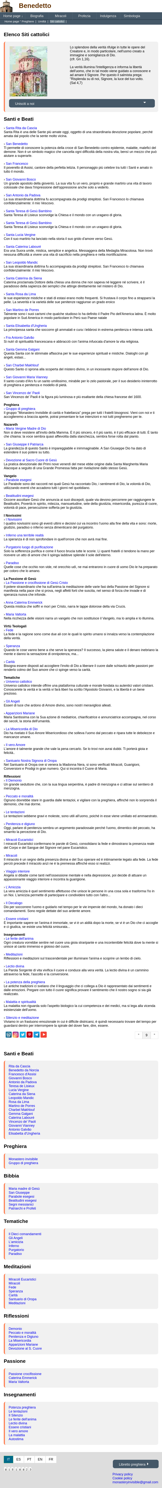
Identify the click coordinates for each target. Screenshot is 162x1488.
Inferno (14, 1246)
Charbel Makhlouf (22, 1110)
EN (40, 1459)
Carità (10, 662)
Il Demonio (14, 780)
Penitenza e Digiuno (23, 1337)
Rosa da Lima (19, 1102)
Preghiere (28, 21)
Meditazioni (14, 954)
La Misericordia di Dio (22, 729)
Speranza (13, 646)
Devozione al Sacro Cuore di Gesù (31, 460)
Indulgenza (108, 16)
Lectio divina (15, 966)
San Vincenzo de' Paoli (23, 393)
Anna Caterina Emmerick (24, 602)
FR (51, 1459)
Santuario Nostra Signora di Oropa (31, 761)
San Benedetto (17, 144)
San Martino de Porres (22, 310)
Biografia (36, 16)
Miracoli (60, 16)
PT (29, 1459)
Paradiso (12, 563)
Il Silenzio (16, 1415)
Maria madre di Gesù (24, 1189)
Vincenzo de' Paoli (22, 1121)
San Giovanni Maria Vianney (27, 377)
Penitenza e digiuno (20, 824)
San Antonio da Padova (23, 195)
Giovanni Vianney (22, 1125)
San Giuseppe (19, 1192)
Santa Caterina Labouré (23, 247)
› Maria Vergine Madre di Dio (25, 428)
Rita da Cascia (19, 1066)
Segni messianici (21, 1204)
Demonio (15, 1329)
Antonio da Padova (23, 1082)
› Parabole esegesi (17, 480)
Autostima (16, 1439)
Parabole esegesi (21, 1196)
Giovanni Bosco (20, 1078)
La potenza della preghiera (25, 982)
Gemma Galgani (21, 1114)
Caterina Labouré (21, 1118)
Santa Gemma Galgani (23, 349)
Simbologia (132, 16)
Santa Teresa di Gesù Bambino (29, 211)
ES (18, 1459)
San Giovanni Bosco (21, 179)
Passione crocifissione (25, 1374)
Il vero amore (18, 1431)
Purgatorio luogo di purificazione (29, 547)
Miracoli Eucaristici (19, 840)
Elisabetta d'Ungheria (24, 1133)
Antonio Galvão (20, 1129)
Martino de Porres (22, 1106)
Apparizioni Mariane (20, 713)
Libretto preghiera (132, 1464)
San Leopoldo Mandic (22, 262)
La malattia (17, 1435)
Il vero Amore (15, 745)
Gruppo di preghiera (23, 1163)
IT (8, 1459)
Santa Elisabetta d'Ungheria (26, 326)
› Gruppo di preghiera (19, 409)
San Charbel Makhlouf (22, 365)
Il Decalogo (14, 903)
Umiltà (42, 21)
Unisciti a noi (24, 104)
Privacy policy (122, 1474)
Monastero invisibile (23, 1159)
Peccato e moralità (19, 796)
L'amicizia (16, 1242)
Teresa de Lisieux (21, 1086)
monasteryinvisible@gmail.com (135, 1482)
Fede (9, 630)
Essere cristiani (17, 919)
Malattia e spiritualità (21, 1002)
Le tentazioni (15, 812)
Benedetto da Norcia (24, 1070)
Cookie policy (122, 1478)
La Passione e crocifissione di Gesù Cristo (37, 583)
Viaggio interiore (18, 871)
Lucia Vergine (19, 1090)
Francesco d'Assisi (22, 1074)
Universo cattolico (19, 681)
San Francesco (17, 164)
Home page (13, 16)
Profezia (84, 16)
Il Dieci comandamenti (25, 1234)
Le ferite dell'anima (20, 938)
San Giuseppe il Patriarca (25, 444)
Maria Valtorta (16, 614)
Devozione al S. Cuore (25, 1348)
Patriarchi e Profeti (22, 1208)
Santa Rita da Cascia (21, 128)
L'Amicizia (13, 887)
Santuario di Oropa (23, 1299)
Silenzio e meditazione (22, 1018)
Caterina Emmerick (23, 1378)
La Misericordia (20, 1340)
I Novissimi (14, 519)
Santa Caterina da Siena (24, 278)
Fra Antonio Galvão (20, 337)
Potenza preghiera (22, 1407)
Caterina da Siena (22, 1094)
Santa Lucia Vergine (20, 235)
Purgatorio (16, 1250)
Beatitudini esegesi (20, 496)
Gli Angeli (13, 701)
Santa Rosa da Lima (21, 294)
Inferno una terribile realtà (25, 535)
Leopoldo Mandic (21, 1098)
